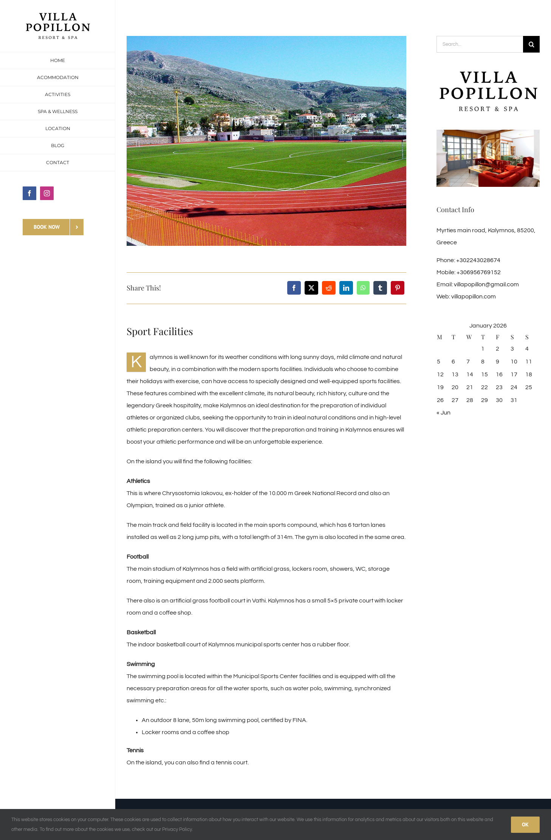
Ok (525, 824)
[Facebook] (294, 288)
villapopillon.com (473, 296)
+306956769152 (479, 272)
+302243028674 (478, 260)
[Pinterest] (397, 288)
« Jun (443, 413)
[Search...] (479, 44)
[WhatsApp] (363, 288)
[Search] (531, 44)
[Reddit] (328, 288)
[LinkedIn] (346, 288)
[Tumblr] (380, 288)
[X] (311, 288)
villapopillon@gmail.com (486, 284)
